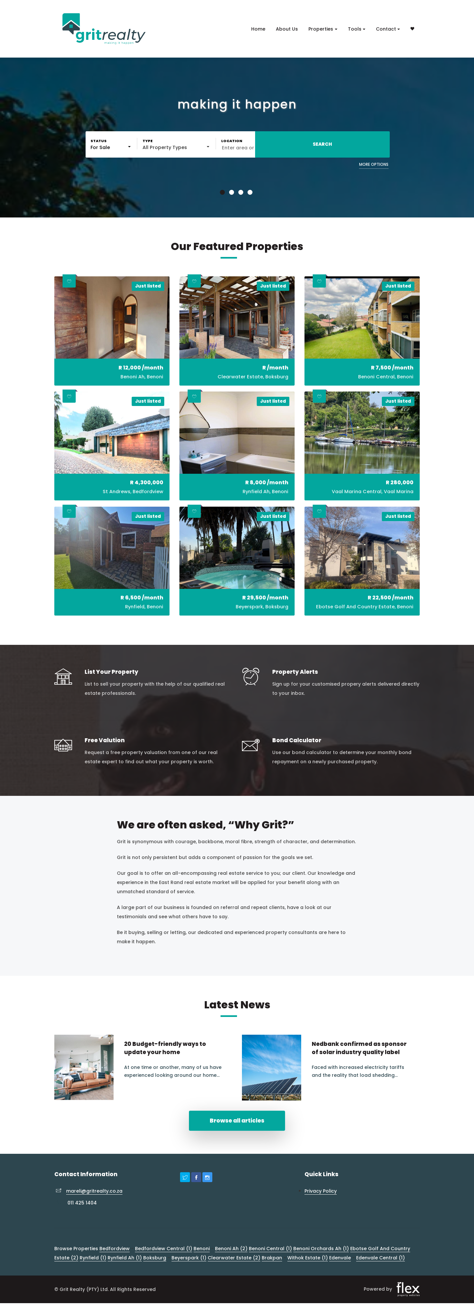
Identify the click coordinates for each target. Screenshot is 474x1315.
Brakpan (272, 1275)
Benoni (202, 1265)
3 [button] (241, 193)
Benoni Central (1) (270, 1265)
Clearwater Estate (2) (234, 1275)
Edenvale (340, 1275)
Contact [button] (386, 29)
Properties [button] (320, 29)
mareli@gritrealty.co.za (94, 1208)
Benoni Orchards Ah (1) (321, 1265)
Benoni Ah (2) (231, 1265)
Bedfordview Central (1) (163, 1265)
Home (258, 29)
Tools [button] (354, 29)
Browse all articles (237, 1137)
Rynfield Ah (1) (125, 1275)
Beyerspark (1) (188, 1275)
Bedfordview (114, 1265)
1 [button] (223, 193)
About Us (287, 29)
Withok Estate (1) (307, 1275)
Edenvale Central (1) (380, 1275)
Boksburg (154, 1275)
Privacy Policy (320, 1208)
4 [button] (251, 193)
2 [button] (232, 193)
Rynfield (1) (93, 1275)
